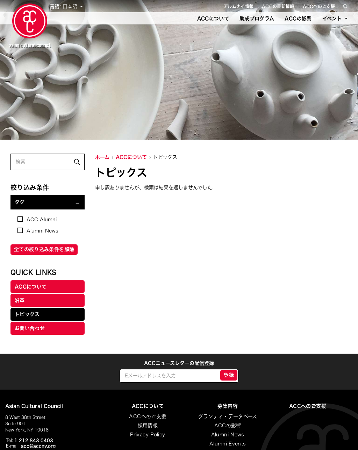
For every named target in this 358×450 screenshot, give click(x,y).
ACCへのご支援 (319, 6)
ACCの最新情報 (278, 6)
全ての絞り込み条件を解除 (44, 249)
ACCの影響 (298, 18)
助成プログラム (256, 18)
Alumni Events (227, 443)
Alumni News (227, 434)
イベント (332, 18)
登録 (229, 374)
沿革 (20, 300)
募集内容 (227, 406)
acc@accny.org (38, 446)
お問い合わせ (30, 328)
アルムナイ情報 (238, 6)
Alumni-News (37, 230)
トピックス (27, 314)
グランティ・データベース (227, 416)
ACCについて (213, 18)
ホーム (102, 157)
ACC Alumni (37, 219)
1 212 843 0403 (33, 440)
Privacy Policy (147, 434)
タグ (20, 202)
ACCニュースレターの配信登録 (179, 363)
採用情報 (148, 425)
